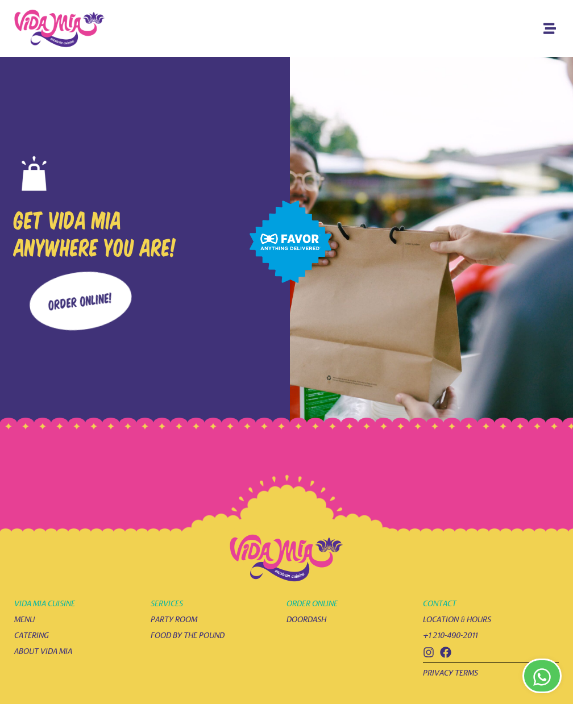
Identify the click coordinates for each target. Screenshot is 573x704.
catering (31, 635)
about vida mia (43, 651)
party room (174, 619)
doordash (306, 619)
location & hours (457, 619)
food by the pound (188, 635)
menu (24, 619)
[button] (549, 28)
